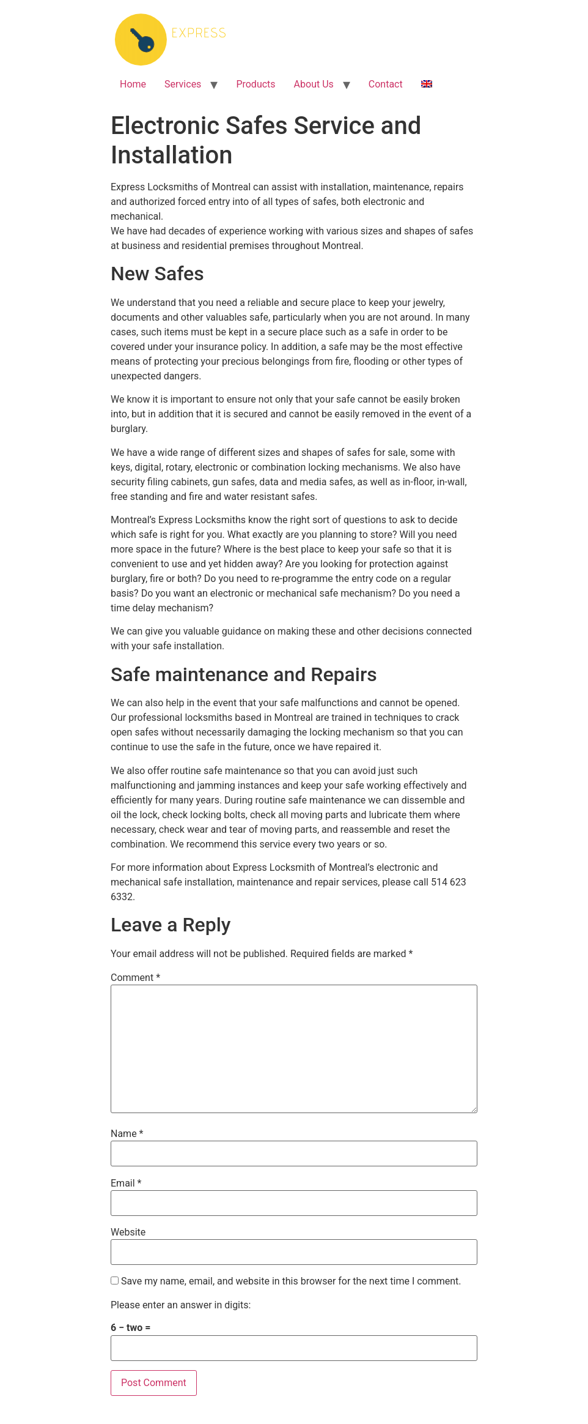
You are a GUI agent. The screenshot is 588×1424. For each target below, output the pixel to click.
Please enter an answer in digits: (181, 1305)
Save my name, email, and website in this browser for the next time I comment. (291, 1281)
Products (255, 84)
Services (182, 84)
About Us (314, 84)
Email (126, 1183)
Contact (386, 84)
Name (127, 1134)
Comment (135, 978)
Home (133, 84)
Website (128, 1232)
